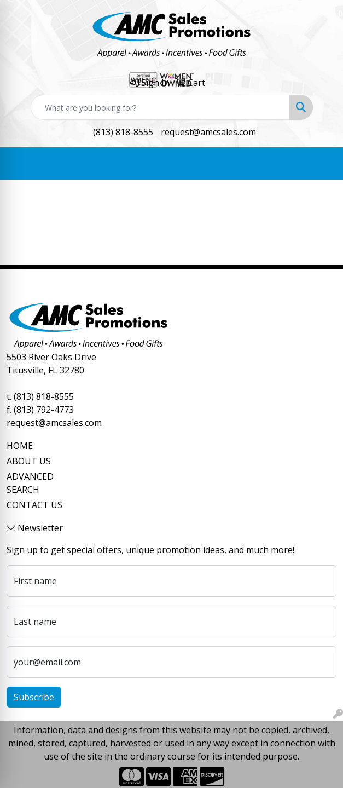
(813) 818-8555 (123, 132)
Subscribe (34, 697)
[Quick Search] (160, 107)
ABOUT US (29, 461)
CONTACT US (34, 505)
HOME (20, 446)
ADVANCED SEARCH (30, 483)
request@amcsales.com (208, 132)
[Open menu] (321, 164)
